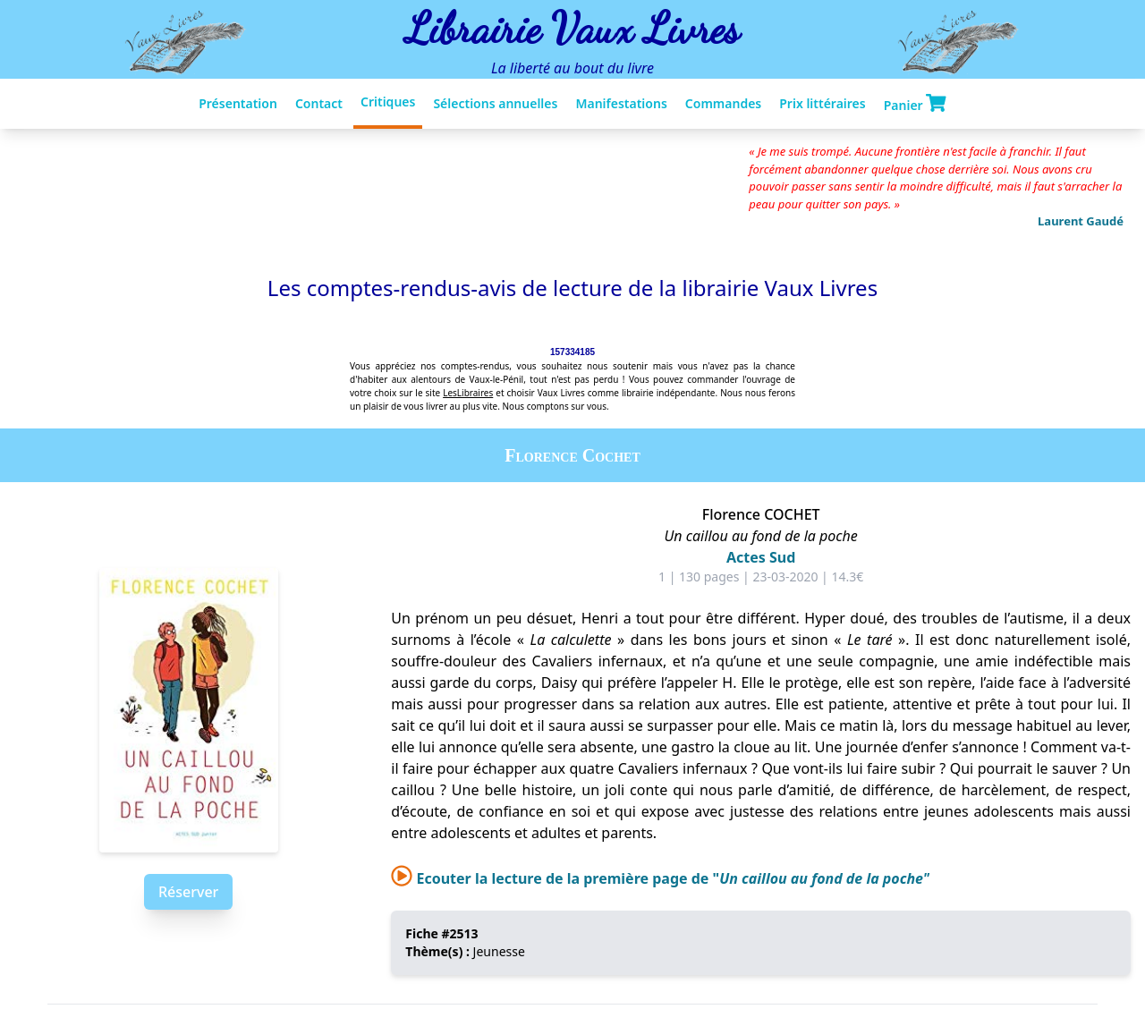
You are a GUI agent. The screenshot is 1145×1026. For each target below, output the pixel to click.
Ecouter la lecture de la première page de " (660, 878)
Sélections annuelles (495, 103)
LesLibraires (468, 392)
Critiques (387, 101)
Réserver (188, 892)
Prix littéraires (822, 103)
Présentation (238, 103)
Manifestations (620, 103)
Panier (915, 104)
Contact (319, 103)
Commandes (723, 103)
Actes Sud (760, 557)
